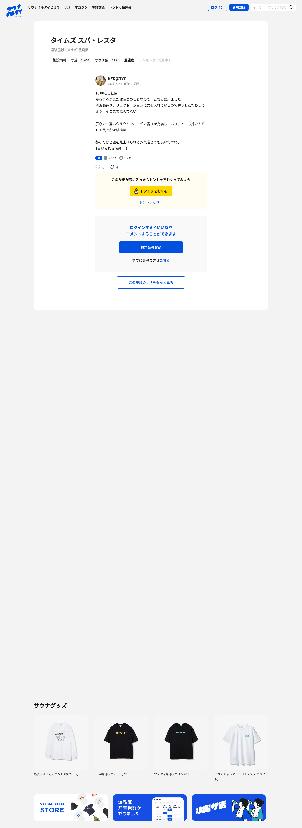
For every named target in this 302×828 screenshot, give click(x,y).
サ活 (67, 7)
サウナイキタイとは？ (44, 7)
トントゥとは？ (151, 201)
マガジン (81, 7)
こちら (165, 260)
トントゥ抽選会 (120, 7)
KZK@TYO (117, 79)
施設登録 (98, 7)
